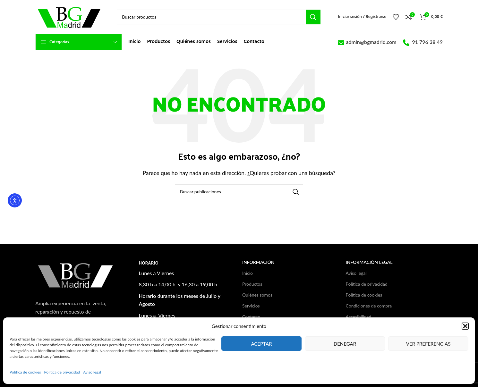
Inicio (247, 273)
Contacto (251, 316)
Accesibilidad (358, 316)
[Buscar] (218, 17)
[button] (465, 326)
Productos (252, 284)
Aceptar (261, 344)
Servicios (251, 305)
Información (258, 262)
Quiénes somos (257, 295)
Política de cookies (25, 372)
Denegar (345, 344)
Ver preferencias (428, 344)
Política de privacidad (62, 372)
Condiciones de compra (369, 305)
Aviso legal (92, 372)
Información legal (369, 262)
